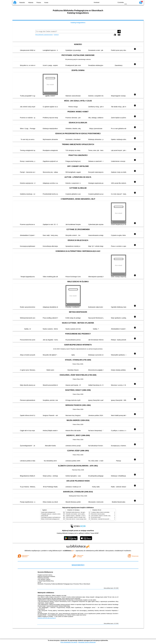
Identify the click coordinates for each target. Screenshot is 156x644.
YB (110, 2)
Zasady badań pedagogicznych (48, 512)
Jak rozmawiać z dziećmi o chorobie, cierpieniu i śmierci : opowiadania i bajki (83, 517)
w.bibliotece (68, 550)
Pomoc (39, 2)
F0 (126, 2)
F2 (134, 2)
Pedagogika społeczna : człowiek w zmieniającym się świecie (55, 514)
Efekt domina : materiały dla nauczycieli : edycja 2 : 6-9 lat (104, 519)
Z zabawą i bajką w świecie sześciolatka (100, 512)
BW (106, 2)
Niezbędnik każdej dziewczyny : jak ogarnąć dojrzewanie (79, 512)
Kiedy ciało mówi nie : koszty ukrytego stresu (76, 519)
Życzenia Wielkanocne (45, 572)
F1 (129, 2)
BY (114, 2)
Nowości (22, 2)
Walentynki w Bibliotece (46, 592)
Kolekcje (56, 34)
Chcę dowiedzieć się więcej (68, 642)
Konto (46, 2)
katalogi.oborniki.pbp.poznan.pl (47, 618)
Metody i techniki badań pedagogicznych (50, 519)
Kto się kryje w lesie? (96, 517)
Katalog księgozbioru (78, 22)
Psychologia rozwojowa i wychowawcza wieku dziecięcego (54, 517)
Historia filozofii (44, 515)
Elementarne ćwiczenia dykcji (98, 514)
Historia (30, 2)
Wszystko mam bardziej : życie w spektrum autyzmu (78, 514)
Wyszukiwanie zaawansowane (44, 34)
